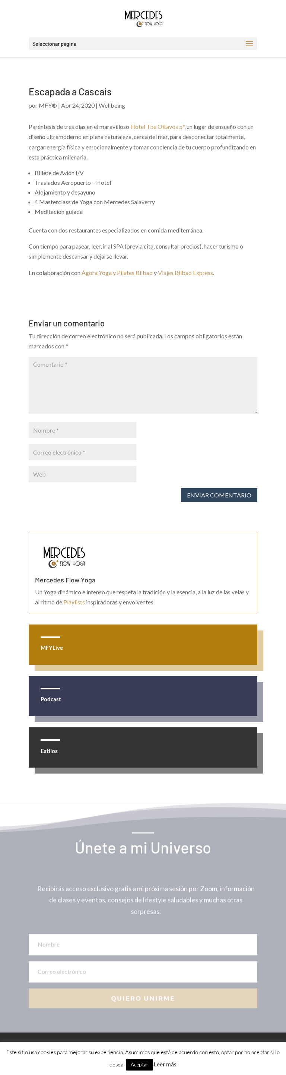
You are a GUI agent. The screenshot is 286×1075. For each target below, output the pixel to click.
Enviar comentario (219, 495)
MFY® (48, 105)
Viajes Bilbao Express (185, 272)
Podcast (51, 699)
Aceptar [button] (139, 1065)
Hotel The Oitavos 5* (157, 126)
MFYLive (52, 647)
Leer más (165, 1064)
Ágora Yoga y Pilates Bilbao (117, 272)
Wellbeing (112, 105)
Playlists (74, 602)
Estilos (49, 750)
